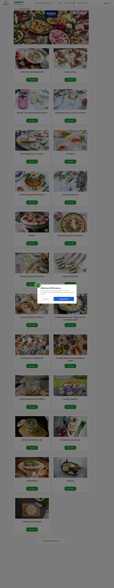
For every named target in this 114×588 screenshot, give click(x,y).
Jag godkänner (63, 299)
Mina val (46, 299)
